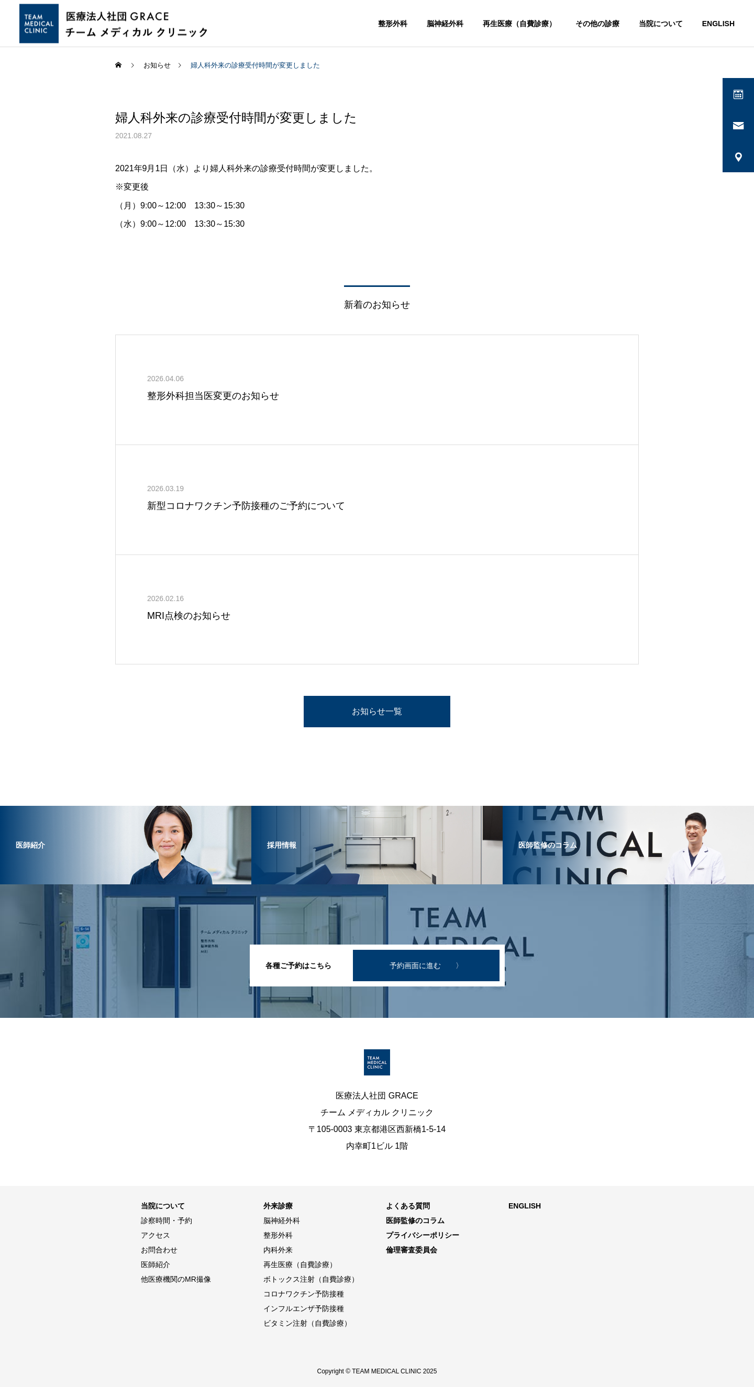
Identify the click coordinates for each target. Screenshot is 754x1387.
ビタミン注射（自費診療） (307, 1323)
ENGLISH (718, 23)
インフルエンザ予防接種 (303, 1308)
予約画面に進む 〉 (426, 965)
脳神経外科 (445, 23)
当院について (661, 23)
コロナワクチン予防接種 (303, 1294)
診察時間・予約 (166, 1220)
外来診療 (278, 1206)
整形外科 (392, 23)
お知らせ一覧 (377, 711)
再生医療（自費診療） (519, 23)
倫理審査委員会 (411, 1250)
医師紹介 (155, 1264)
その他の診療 (597, 23)
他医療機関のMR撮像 (176, 1279)
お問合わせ (159, 1250)
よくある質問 (408, 1206)
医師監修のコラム (415, 1220)
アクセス (155, 1235)
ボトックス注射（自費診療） (311, 1279)
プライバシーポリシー (422, 1235)
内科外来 (278, 1250)
